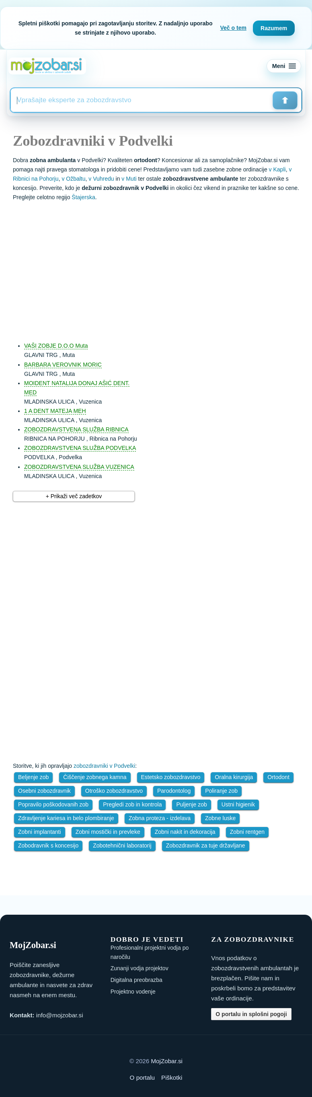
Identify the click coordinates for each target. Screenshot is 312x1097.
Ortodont (278, 777)
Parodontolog (174, 791)
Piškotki (171, 1077)
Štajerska (83, 197)
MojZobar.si (167, 1061)
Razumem (274, 28)
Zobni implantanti (39, 832)
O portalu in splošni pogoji (251, 1014)
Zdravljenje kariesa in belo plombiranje (66, 818)
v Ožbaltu (73, 178)
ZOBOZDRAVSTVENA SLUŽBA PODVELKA (80, 448)
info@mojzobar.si (59, 1015)
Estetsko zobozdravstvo (171, 777)
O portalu (142, 1077)
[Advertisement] (164, 267)
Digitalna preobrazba (136, 980)
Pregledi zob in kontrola (132, 804)
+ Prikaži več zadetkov (74, 496)
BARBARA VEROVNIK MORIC (63, 364)
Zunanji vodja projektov (139, 968)
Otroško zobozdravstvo (114, 791)
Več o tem (233, 28)
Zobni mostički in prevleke (108, 832)
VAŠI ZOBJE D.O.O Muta (56, 345)
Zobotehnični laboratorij (122, 845)
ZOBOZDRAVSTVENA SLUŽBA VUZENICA (79, 467)
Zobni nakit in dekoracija (185, 832)
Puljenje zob (191, 804)
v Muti (128, 178)
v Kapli (277, 169)
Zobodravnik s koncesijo (48, 845)
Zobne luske (220, 818)
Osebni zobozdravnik (44, 791)
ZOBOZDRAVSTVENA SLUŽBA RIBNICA (76, 429)
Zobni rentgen (247, 832)
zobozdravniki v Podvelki (104, 766)
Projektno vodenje (133, 991)
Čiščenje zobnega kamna (94, 777)
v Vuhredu (101, 178)
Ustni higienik (238, 804)
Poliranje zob (221, 791)
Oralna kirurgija (234, 777)
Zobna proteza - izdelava (160, 818)
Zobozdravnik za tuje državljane (205, 845)
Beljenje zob (33, 777)
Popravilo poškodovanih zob (53, 804)
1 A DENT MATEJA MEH (55, 411)
